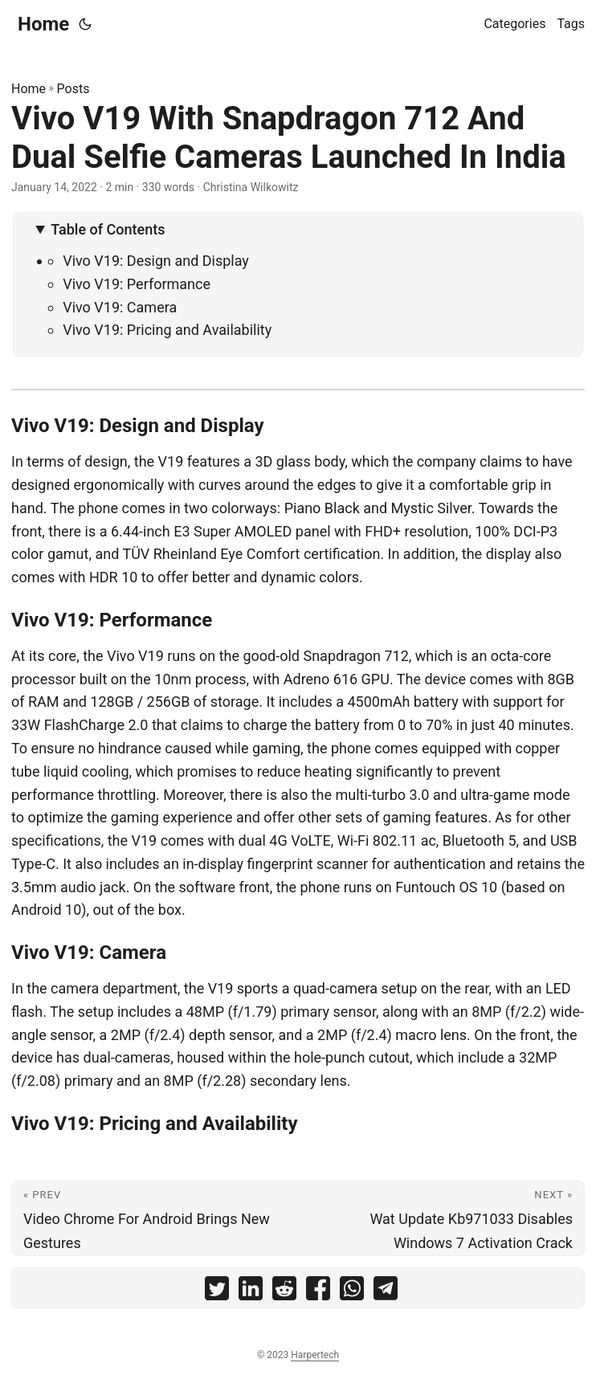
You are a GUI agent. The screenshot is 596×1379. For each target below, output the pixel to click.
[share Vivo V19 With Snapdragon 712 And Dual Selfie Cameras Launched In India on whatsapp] (352, 1292)
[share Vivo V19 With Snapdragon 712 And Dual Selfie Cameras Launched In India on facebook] (318, 1292)
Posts (73, 88)
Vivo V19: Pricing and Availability (167, 329)
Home (43, 24)
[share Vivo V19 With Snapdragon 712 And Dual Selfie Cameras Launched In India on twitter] (217, 1292)
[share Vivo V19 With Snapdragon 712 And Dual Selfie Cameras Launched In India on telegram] (386, 1292)
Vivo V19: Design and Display (156, 260)
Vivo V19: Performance (136, 283)
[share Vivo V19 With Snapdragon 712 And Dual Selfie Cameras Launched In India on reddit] (284, 1292)
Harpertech (315, 1355)
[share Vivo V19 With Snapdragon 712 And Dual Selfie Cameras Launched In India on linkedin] (251, 1292)
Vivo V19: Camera (120, 307)
